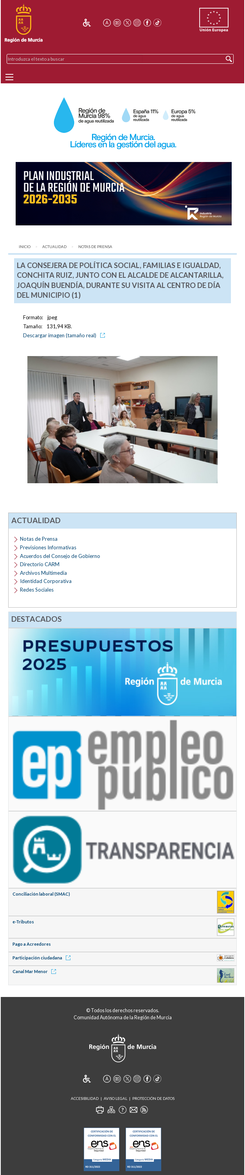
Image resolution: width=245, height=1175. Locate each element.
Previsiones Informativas (48, 547)
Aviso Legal (115, 1098)
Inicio (25, 247)
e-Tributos (23, 921)
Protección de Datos (153, 1098)
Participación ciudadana (43, 957)
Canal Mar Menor (36, 971)
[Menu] (9, 77)
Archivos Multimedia (43, 573)
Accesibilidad (85, 1098)
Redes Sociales (37, 590)
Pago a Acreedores (32, 943)
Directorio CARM (39, 564)
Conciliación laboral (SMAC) (41, 893)
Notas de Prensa (95, 247)
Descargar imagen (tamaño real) (65, 335)
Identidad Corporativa (46, 581)
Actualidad (54, 247)
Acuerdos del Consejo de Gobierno (60, 556)
